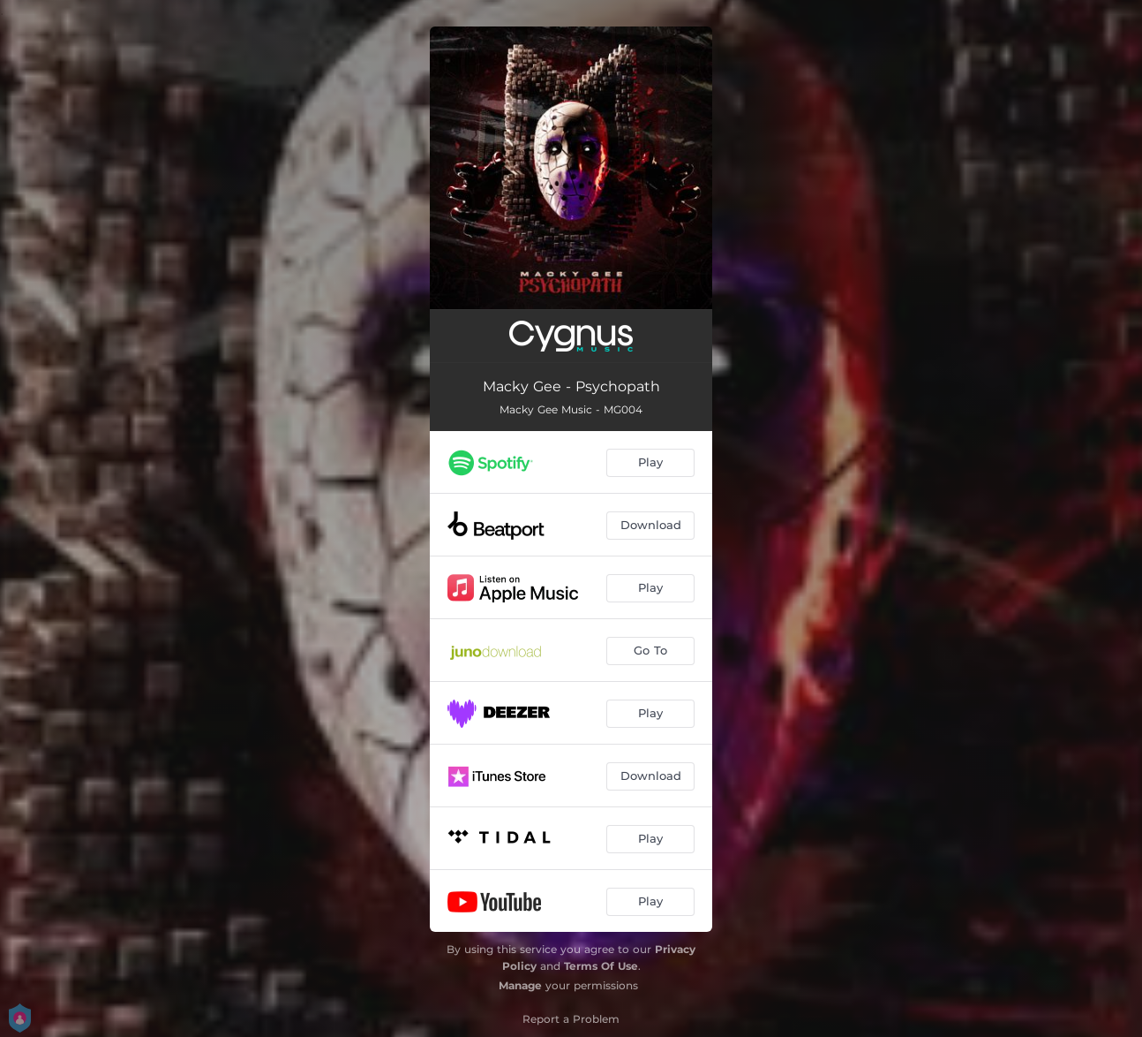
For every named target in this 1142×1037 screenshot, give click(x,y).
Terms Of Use (601, 966)
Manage (520, 985)
